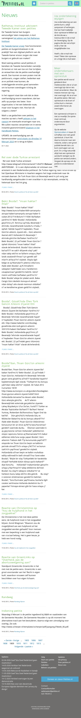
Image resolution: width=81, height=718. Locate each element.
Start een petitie (47, 660)
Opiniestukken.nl (61, 132)
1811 (25, 643)
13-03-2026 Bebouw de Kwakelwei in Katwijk (20, 671)
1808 (5, 643)
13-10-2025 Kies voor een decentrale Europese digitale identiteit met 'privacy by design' (19, 686)
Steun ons (62, 665)
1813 (38, 643)
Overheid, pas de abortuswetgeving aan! (26, 588)
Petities (44, 662)
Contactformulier (48, 688)
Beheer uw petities (48, 667)
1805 (27, 640)
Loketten (45, 665)
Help (43, 657)
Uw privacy (62, 660)
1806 (33, 640)
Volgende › (19, 646)
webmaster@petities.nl (50, 691)
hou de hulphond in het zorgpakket (24, 548)
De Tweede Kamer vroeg (13, 46)
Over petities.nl (64, 662)
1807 (40, 640)
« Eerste (8, 640)
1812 (32, 643)
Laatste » (29, 646)
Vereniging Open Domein (40, 709)
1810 (18, 643)
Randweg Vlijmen (19, 601)
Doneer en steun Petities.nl (60, 679)
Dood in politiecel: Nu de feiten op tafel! (26, 192)
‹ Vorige (15, 640)
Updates (61, 657)
